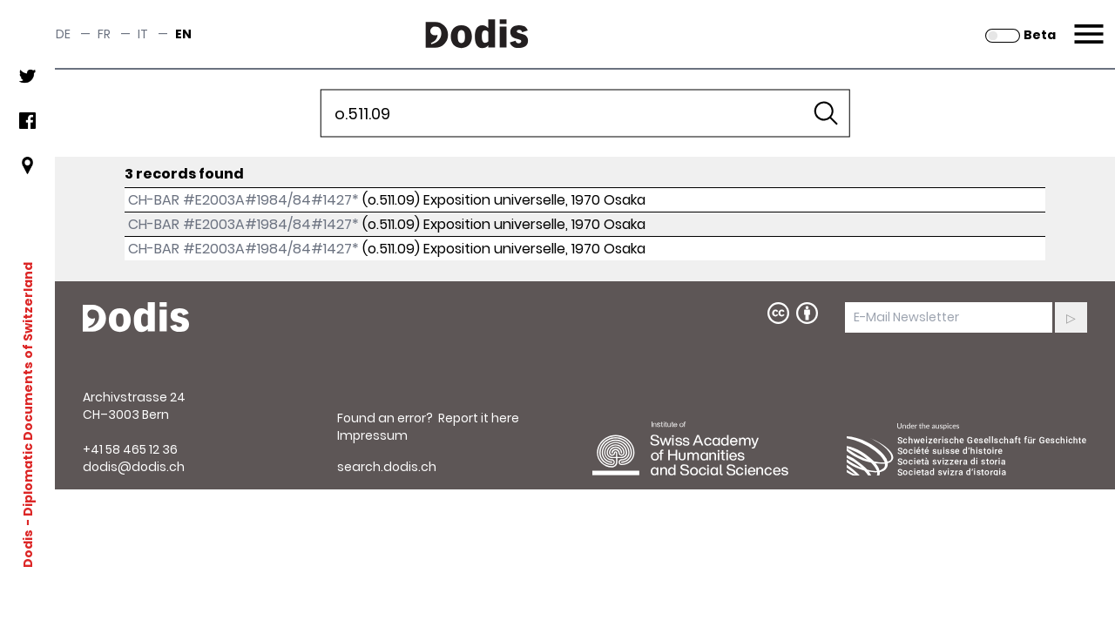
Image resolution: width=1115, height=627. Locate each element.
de (63, 34)
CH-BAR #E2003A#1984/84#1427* (243, 200)
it (143, 34)
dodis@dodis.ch (134, 466)
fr (104, 34)
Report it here (478, 418)
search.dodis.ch (386, 466)
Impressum (372, 435)
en (183, 34)
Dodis (28, 548)
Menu (1087, 23)
